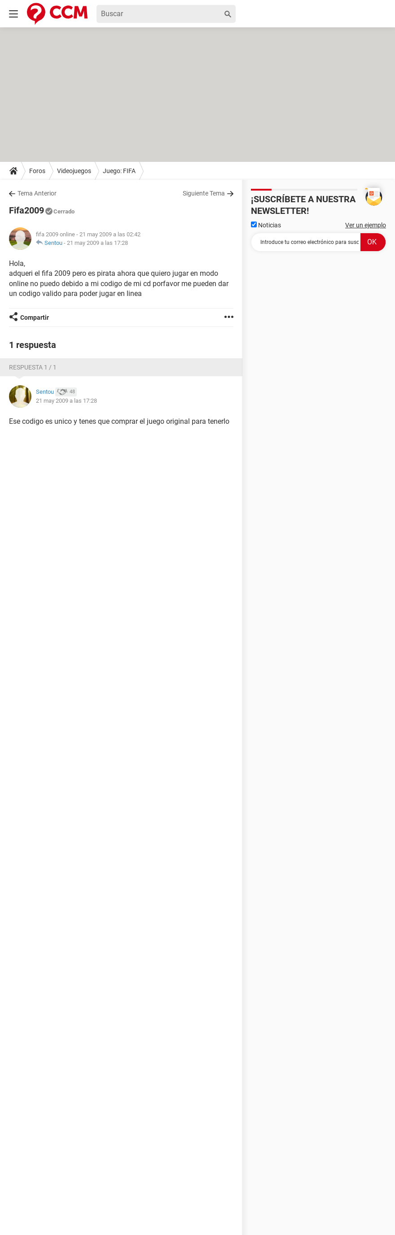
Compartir (34, 317)
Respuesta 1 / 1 (33, 367)
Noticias (266, 225)
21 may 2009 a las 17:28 (97, 242)
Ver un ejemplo (365, 225)
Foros (37, 170)
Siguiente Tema (204, 193)
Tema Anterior (37, 193)
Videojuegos (74, 170)
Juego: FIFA (119, 170)
